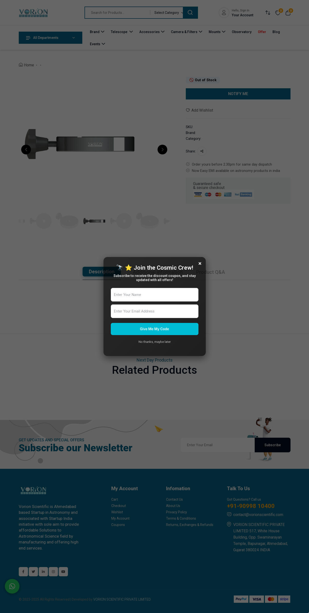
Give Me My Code (154, 329)
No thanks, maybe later (155, 342)
